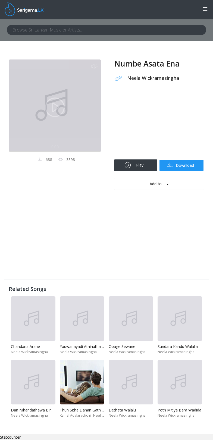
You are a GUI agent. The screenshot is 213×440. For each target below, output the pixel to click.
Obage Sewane (122, 346)
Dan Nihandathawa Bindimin (36, 410)
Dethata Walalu (122, 410)
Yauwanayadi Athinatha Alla (84, 346)
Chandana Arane (25, 346)
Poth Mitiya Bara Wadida (179, 410)
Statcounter (10, 437)
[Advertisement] (159, 124)
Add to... (157, 183)
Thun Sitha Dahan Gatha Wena (87, 410)
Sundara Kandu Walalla (178, 346)
